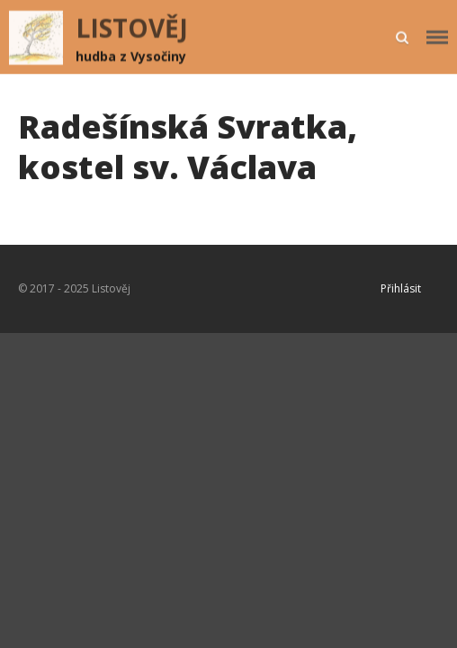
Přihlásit (401, 288)
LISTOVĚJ (132, 28)
